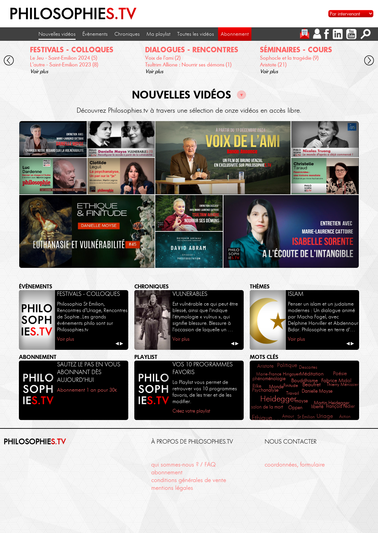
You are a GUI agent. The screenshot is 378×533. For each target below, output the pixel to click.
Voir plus (39, 71)
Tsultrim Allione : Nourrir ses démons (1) (188, 64)
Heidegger (278, 398)
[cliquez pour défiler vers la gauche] (9, 61)
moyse (301, 401)
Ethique (262, 418)
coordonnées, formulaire (295, 464)
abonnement (167, 472)
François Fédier (340, 406)
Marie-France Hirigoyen (278, 373)
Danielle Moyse (317, 391)
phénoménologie (269, 378)
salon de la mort (267, 407)
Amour (288, 416)
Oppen (295, 408)
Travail (292, 393)
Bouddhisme (304, 380)
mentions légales (172, 488)
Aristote (265, 366)
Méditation (311, 373)
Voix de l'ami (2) (163, 58)
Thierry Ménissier (342, 384)
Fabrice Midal (336, 380)
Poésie (340, 373)
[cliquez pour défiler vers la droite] (369, 61)
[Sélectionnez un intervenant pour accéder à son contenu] (350, 14)
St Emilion (306, 416)
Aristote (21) (273, 64)
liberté (317, 407)
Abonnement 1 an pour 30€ (87, 390)
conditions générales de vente (188, 480)
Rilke (257, 386)
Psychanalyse (265, 390)
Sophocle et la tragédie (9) (289, 58)
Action (345, 416)
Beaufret (311, 385)
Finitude (290, 385)
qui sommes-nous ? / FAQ (183, 464)
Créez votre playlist (191, 411)
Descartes (308, 367)
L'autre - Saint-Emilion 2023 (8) (64, 64)
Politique (287, 365)
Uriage (325, 416)
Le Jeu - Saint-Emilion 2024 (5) (63, 58)
